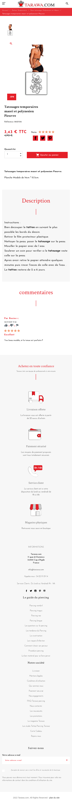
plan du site (54, 798)
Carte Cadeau (36, 731)
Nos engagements (36, 696)
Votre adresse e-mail (11, 755)
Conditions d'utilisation (36, 681)
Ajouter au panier (47, 155)
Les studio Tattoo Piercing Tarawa (36, 726)
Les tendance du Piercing (36, 631)
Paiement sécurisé (36, 691)
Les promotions (36, 716)
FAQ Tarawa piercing (36, 701)
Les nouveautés (36, 711)
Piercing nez (36, 616)
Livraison (36, 671)
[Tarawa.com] (36, 3)
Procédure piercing (36, 651)
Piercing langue (36, 621)
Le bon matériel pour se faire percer (36, 656)
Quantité (10, 149)
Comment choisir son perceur (36, 646)
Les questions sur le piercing (36, 626)
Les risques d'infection (36, 641)
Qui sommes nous (36, 686)
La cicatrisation (36, 636)
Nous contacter (36, 706)
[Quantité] (13, 154)
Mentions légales (36, 676)
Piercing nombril (36, 606)
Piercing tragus (36, 611)
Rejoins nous (36, 736)
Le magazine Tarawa (36, 721)
